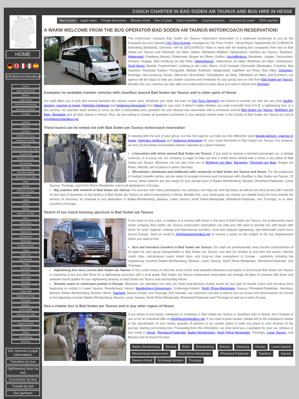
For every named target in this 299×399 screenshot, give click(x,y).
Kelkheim (26, 127)
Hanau (26, 250)
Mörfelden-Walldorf (26, 172)
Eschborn (25, 131)
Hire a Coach (163, 20)
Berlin (186, 346)
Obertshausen (25, 236)
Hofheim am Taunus (26, 136)
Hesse (158, 105)
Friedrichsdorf (25, 154)
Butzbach (25, 287)
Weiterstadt (26, 241)
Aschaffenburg (25, 337)
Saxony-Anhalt (142, 360)
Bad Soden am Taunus (277, 79)
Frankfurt (26, 122)
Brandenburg (205, 346)
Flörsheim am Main (26, 159)
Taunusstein (25, 232)
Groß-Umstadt (25, 309)
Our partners (22, 393)
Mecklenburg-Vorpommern (154, 288)
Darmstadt (26, 277)
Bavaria (25, 95)
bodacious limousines (131, 105)
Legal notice (88, 20)
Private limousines (113, 20)
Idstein (26, 181)
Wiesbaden (26, 195)
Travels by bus (23, 386)
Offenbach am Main (26, 191)
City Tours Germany (205, 101)
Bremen (225, 346)
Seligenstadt (25, 291)
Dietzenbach (25, 223)
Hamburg (242, 346)
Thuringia (25, 114)
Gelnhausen (25, 328)
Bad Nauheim (25, 259)
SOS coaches (268, 20)
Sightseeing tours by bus (22, 370)
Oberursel (25, 145)
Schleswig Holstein (170, 360)
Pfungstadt (26, 300)
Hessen (25, 86)
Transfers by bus (22, 362)
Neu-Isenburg (25, 163)
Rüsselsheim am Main (26, 177)
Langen (25, 200)
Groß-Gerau (25, 227)
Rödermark (26, 255)
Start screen (67, 20)
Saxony (286, 353)
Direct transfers (187, 20)
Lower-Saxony (281, 346)
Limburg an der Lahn (25, 314)
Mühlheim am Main (25, 213)
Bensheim (25, 342)
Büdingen (25, 305)
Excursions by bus (23, 379)
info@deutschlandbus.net (23, 76)
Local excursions (213, 20)
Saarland (119, 293)
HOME (23, 54)
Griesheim (25, 273)
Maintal (26, 209)
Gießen (25, 332)
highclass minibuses (96, 105)
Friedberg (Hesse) (25, 245)
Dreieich (26, 186)
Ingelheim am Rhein (26, 296)
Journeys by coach (242, 20)
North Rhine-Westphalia (26, 104)
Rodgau (25, 264)
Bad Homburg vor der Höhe (25, 149)
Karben (26, 204)
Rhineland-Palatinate (25, 109)
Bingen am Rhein (26, 323)
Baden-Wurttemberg (146, 346)
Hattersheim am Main (26, 140)
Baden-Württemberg (25, 91)
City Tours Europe (178, 43)
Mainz (26, 218)
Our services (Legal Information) (23, 353)
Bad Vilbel (25, 168)
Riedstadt (25, 282)
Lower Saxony (25, 100)
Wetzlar (25, 319)
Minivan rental (140, 20)
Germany (263, 84)
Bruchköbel (26, 268)
